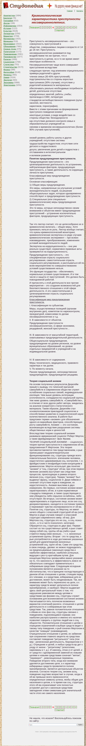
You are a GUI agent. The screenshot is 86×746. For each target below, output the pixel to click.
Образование (9, 46)
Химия (6, 77)
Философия (8, 72)
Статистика (8, 64)
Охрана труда (9, 49)
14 (75, 27)
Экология (7, 80)
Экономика (8, 83)
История (7, 28)
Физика (6, 70)
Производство (9, 57)
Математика (8, 39)
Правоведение (10, 54)
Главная (70, 11)
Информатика (9, 26)
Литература (8, 34)
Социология (8, 62)
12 (69, 27)
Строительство (10, 67)
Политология (9, 52)
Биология (7, 18)
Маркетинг (8, 36)
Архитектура (9, 15)
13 (72, 27)
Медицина (8, 41)
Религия (7, 59)
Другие (6, 23)
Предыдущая (35, 27)
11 (66, 27)
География (8, 21)
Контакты (80, 11)
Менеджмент (9, 44)
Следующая (59, 30)
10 (63, 27)
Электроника (9, 85)
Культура (7, 31)
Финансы (7, 75)
